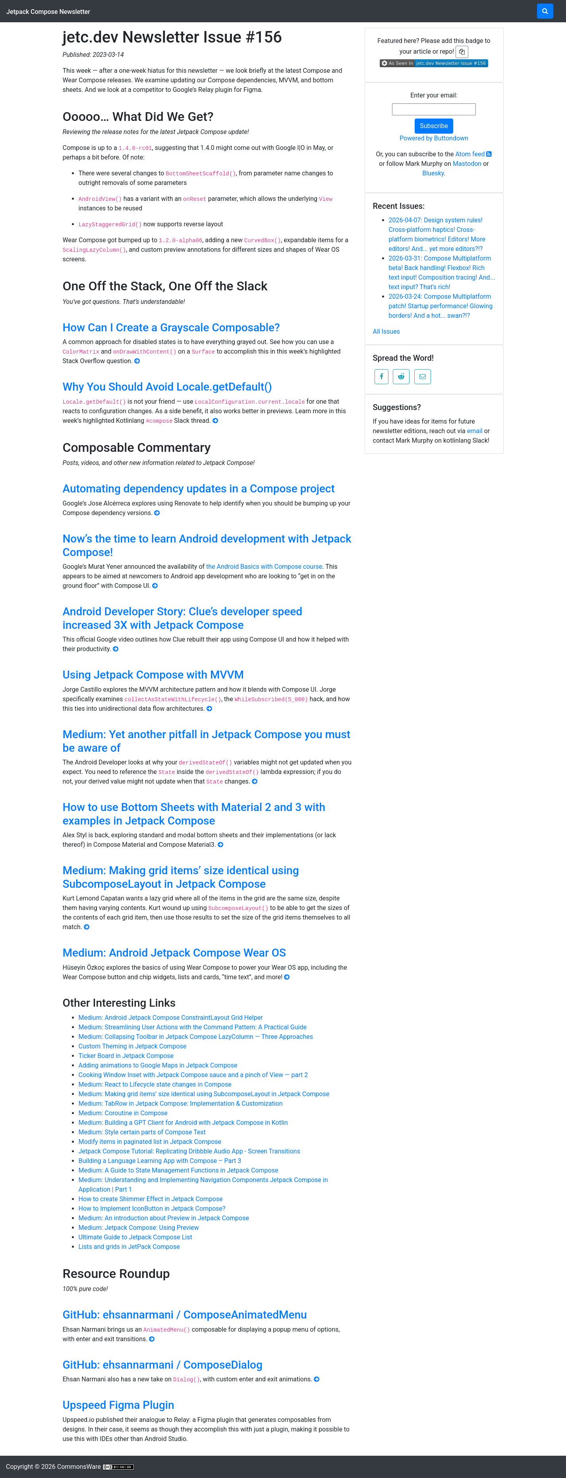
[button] (381, 376)
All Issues (386, 331)
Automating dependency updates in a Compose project (199, 488)
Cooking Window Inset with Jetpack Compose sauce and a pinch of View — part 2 (193, 1075)
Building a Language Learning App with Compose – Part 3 (160, 1161)
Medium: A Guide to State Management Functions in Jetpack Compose (178, 1170)
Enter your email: (434, 95)
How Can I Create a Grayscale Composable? (171, 327)
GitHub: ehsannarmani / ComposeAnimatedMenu (185, 1314)
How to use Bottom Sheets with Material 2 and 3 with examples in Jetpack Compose (194, 814)
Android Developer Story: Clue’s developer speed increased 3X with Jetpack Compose (183, 618)
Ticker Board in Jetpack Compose (126, 1056)
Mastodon (467, 163)
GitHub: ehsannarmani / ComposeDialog (163, 1364)
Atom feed (474, 154)
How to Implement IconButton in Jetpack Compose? (152, 1208)
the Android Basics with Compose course (264, 566)
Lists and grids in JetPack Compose (129, 1246)
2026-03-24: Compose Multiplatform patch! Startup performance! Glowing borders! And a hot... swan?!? (441, 306)
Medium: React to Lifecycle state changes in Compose (155, 1084)
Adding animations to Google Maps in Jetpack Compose (158, 1065)
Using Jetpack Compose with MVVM (153, 674)
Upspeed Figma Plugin (118, 1405)
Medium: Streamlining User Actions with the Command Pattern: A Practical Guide (193, 1027)
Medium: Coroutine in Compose (123, 1113)
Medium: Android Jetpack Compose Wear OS (174, 952)
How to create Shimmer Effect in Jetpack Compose (151, 1199)
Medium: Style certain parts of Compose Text (142, 1132)
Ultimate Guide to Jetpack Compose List (135, 1237)
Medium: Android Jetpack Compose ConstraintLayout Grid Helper (171, 1017)
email (475, 431)
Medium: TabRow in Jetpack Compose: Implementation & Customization (181, 1103)
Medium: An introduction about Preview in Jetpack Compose (164, 1218)
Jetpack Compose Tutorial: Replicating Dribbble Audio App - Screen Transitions (189, 1151)
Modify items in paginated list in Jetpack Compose (150, 1141)
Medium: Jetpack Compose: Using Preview (139, 1227)
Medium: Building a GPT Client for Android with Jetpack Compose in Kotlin (183, 1122)
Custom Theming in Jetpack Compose (133, 1046)
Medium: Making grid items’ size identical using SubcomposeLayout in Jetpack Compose (181, 877)
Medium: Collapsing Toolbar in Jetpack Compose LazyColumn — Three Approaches (196, 1036)
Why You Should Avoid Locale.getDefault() (167, 386)
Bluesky (433, 173)
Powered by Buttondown (434, 138)
